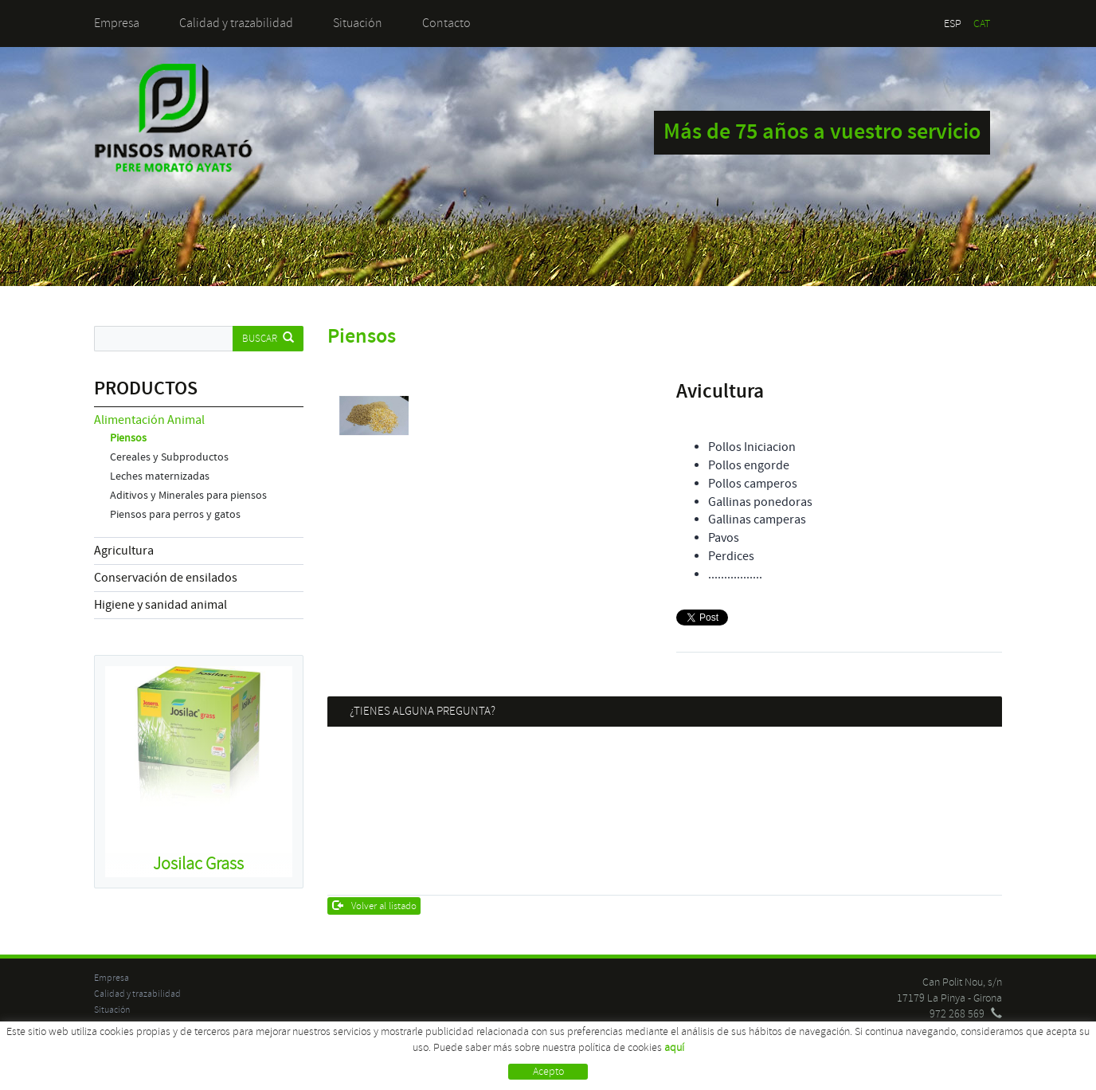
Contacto (446, 23)
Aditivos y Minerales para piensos (188, 495)
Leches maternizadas (159, 476)
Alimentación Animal (149, 420)
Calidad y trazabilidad (236, 23)
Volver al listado (375, 906)
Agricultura (124, 551)
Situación (357, 23)
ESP (952, 23)
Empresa (116, 23)
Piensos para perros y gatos (175, 515)
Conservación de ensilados (165, 578)
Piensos (128, 438)
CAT (981, 23)
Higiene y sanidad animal (160, 605)
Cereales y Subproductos (169, 457)
